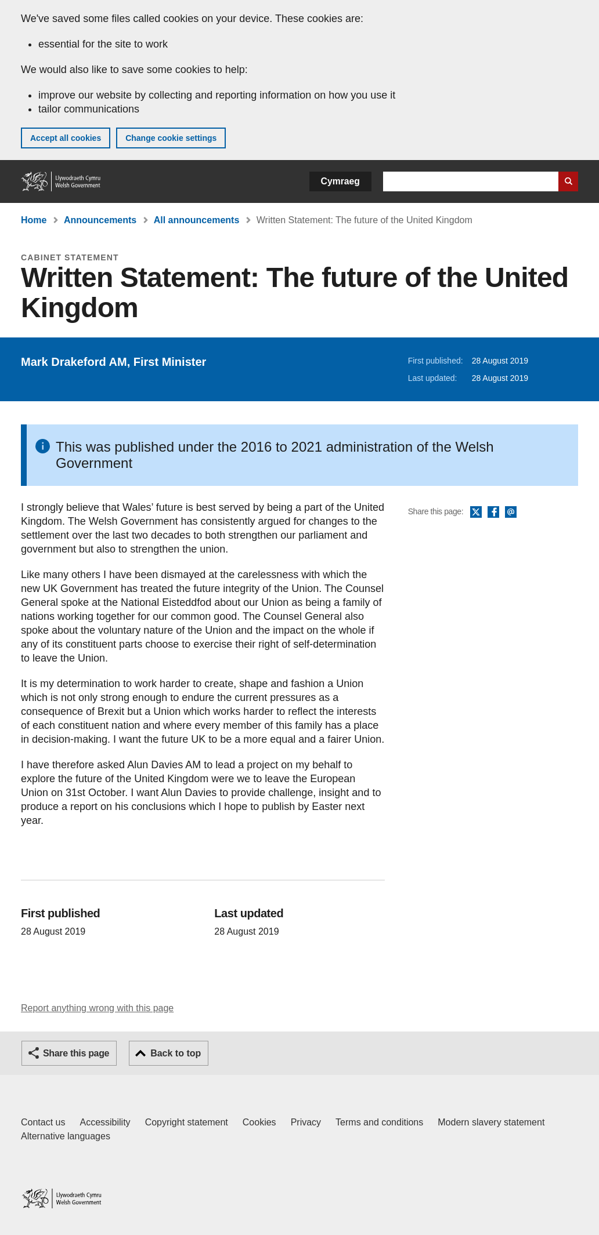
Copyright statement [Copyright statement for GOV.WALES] (186, 1122)
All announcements (197, 220)
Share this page (76, 1053)
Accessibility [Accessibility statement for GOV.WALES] (105, 1122)
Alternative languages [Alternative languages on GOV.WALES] (65, 1136)
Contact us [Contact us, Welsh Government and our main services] (43, 1122)
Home (33, 220)
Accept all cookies (65, 138)
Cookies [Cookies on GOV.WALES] (259, 1122)
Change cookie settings (170, 138)
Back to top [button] (175, 1053)
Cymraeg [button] (340, 181)
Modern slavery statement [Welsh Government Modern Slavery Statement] (491, 1122)
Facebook (493, 512)
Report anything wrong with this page (97, 1008)
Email (511, 512)
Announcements (100, 220)
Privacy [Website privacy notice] (306, 1122)
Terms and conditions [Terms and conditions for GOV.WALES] (379, 1122)
